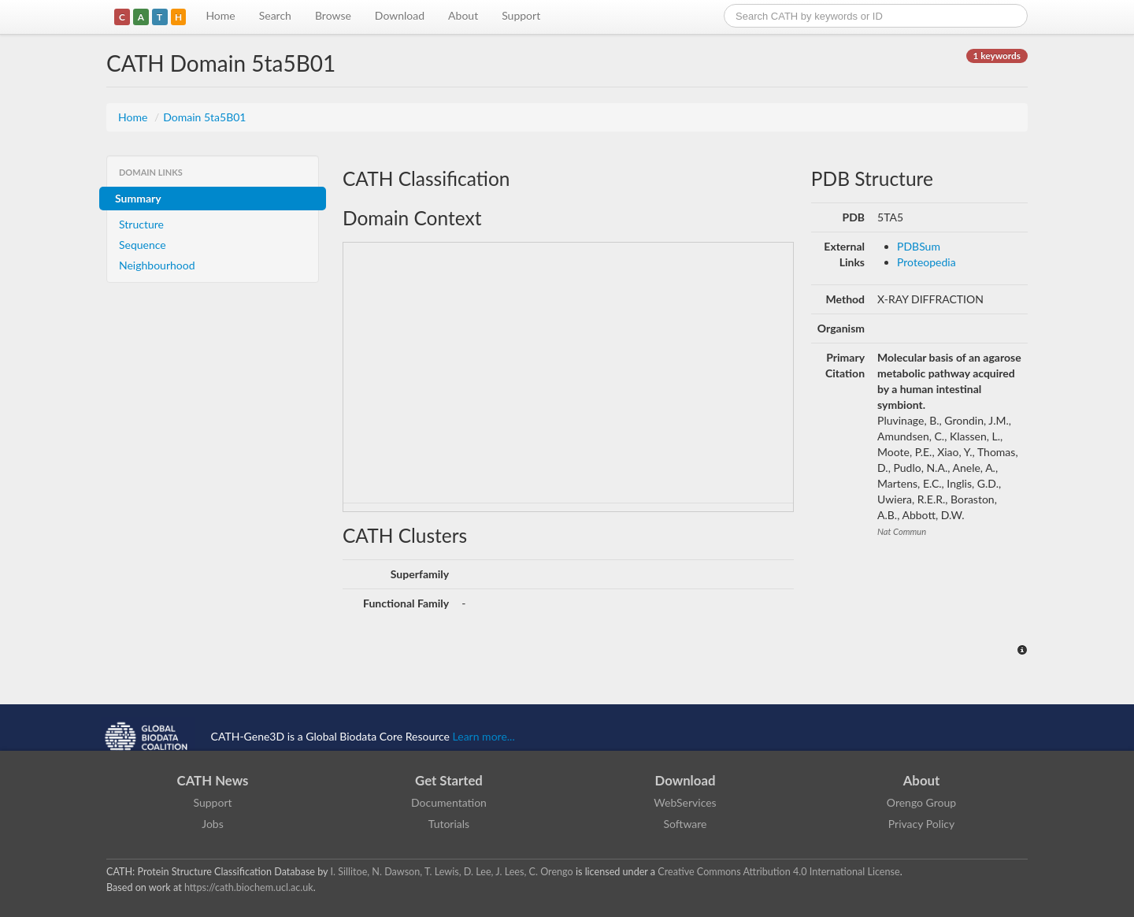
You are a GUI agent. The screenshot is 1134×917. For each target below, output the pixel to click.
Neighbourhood (157, 265)
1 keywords (997, 55)
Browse (333, 15)
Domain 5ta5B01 (204, 117)
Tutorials (448, 823)
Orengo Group (921, 802)
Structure (141, 224)
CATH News (213, 780)
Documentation (449, 802)
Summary (138, 198)
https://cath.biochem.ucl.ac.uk (248, 887)
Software (685, 823)
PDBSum (918, 246)
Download (399, 15)
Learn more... (484, 736)
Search (275, 15)
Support (521, 15)
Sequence (142, 244)
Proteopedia (926, 262)
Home (220, 15)
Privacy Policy (921, 823)
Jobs (213, 823)
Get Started (449, 780)
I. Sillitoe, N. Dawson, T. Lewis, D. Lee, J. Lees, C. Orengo (452, 872)
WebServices (685, 802)
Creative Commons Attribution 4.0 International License (778, 872)
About (463, 15)
